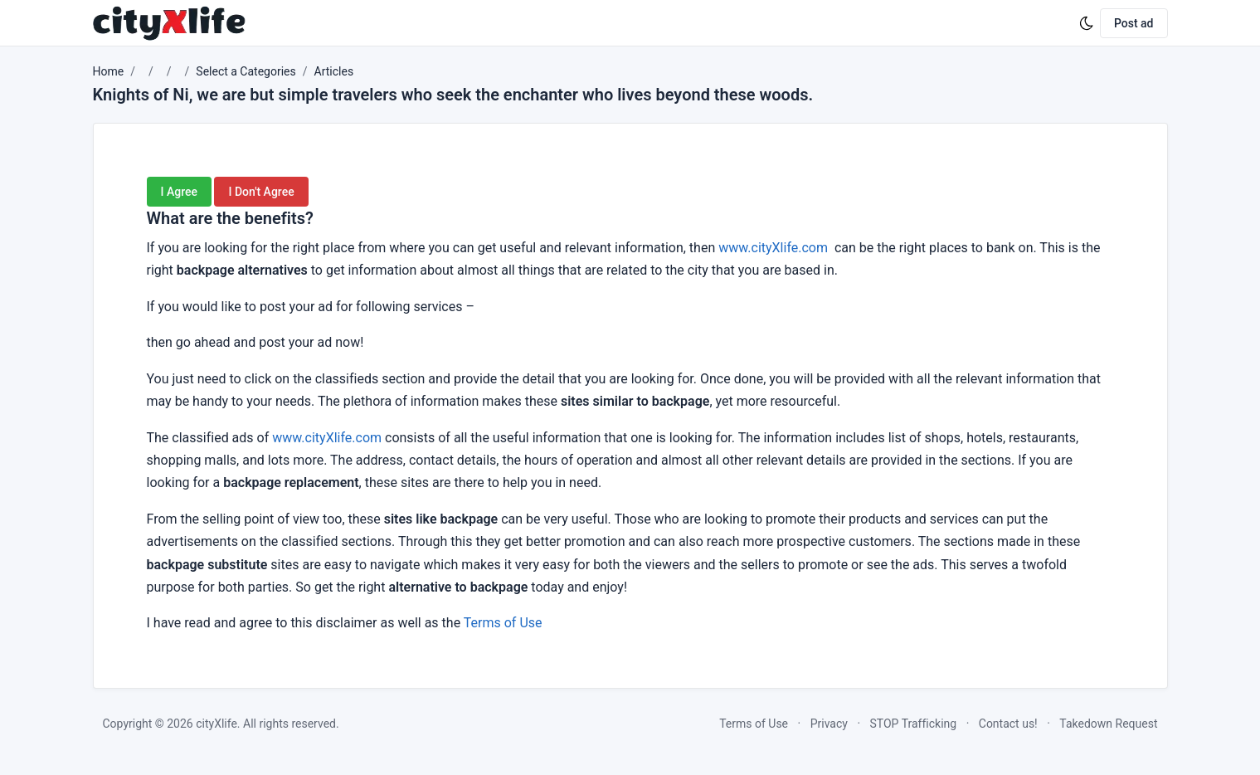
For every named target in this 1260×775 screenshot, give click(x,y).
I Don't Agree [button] (261, 191)
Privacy (829, 723)
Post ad (1134, 23)
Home (108, 71)
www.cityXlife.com (773, 248)
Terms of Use (503, 623)
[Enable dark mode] (1086, 23)
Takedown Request (1108, 723)
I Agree (179, 191)
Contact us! (1008, 723)
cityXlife (216, 723)
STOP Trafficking (913, 723)
